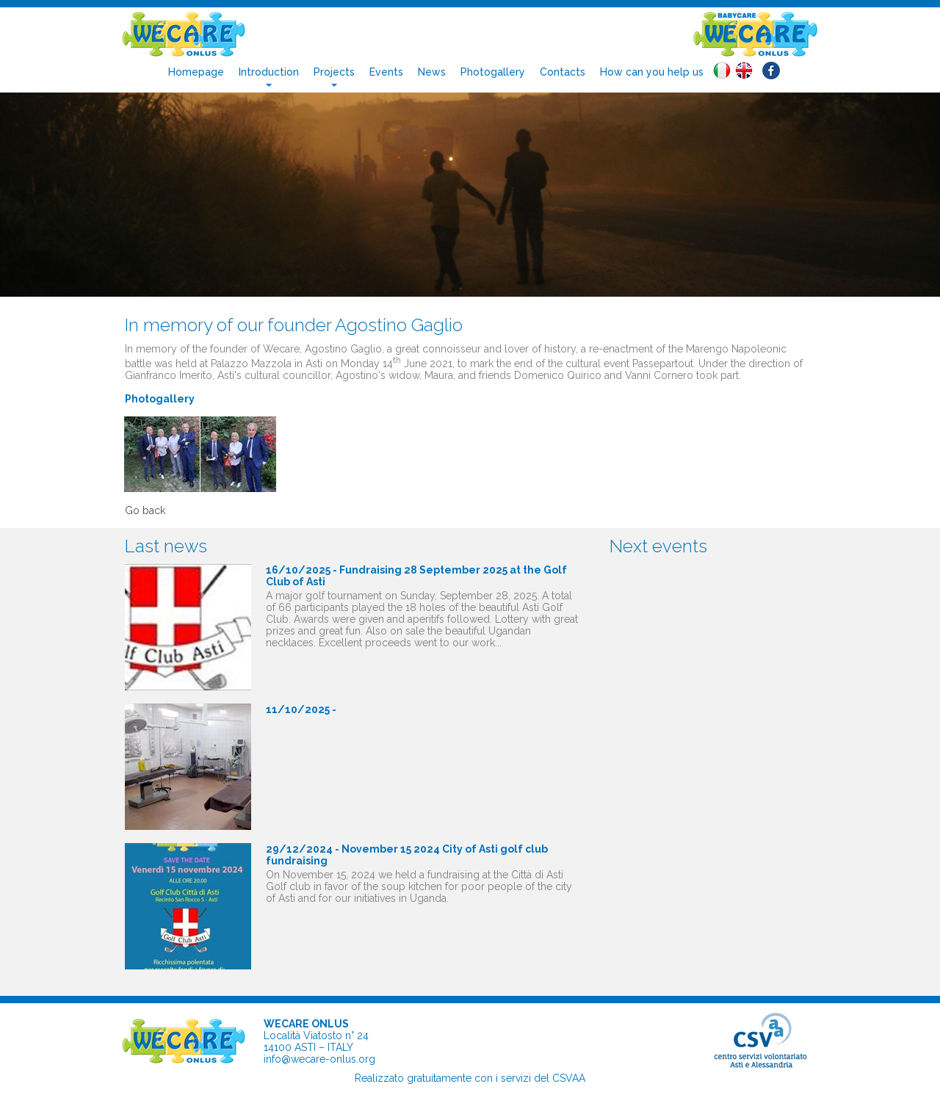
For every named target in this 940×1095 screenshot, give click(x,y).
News (432, 72)
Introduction (269, 72)
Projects (334, 72)
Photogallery (492, 72)
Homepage (196, 72)
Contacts (562, 72)
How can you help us (652, 72)
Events (386, 72)
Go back (145, 510)
